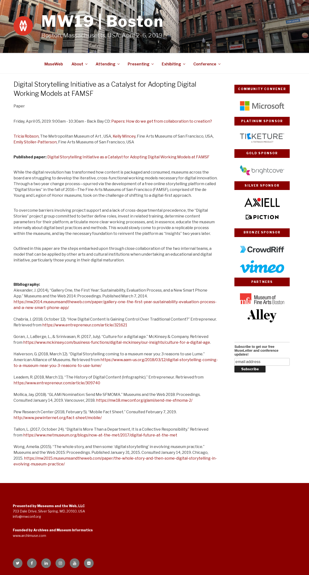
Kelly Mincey (124, 136)
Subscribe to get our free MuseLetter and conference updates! (256, 350)
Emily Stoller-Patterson (35, 142)
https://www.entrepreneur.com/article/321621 (84, 325)
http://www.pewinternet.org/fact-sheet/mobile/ (58, 417)
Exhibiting (174, 64)
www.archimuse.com (29, 535)
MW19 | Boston (102, 21)
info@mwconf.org (27, 516)
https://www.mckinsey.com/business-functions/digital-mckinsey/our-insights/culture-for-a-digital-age (116, 342)
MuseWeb (53, 64)
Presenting (141, 64)
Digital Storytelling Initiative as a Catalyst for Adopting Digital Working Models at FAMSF (128, 157)
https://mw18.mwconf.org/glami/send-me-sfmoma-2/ (144, 400)
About (79, 64)
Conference (207, 64)
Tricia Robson (26, 136)
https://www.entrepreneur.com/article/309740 (57, 383)
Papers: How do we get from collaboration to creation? (161, 121)
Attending (108, 64)
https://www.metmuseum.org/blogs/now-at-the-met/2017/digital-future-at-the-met (100, 435)
